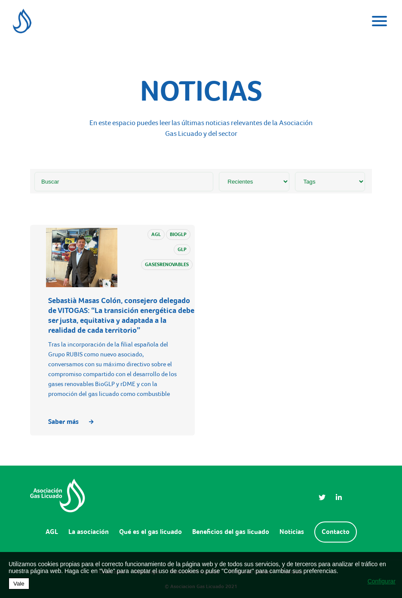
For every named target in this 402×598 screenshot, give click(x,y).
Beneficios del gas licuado (230, 532)
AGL (52, 532)
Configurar (382, 581)
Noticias (291, 532)
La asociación (88, 532)
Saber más (71, 422)
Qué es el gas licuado (150, 532)
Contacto (336, 532)
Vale (19, 583)
